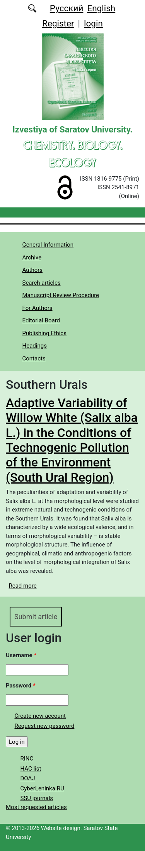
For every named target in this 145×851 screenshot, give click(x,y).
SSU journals (36, 798)
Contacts (34, 358)
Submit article (35, 617)
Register (58, 23)
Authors (32, 269)
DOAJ (27, 778)
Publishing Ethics (44, 333)
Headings (34, 345)
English (101, 8)
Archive (32, 257)
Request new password (45, 725)
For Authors (37, 308)
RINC (27, 758)
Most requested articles (36, 807)
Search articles (41, 282)
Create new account (40, 715)
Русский (67, 8)
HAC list (30, 768)
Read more (23, 585)
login (93, 23)
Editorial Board (41, 320)
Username (21, 655)
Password (21, 685)
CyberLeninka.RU (42, 788)
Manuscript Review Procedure (60, 295)
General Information (48, 244)
